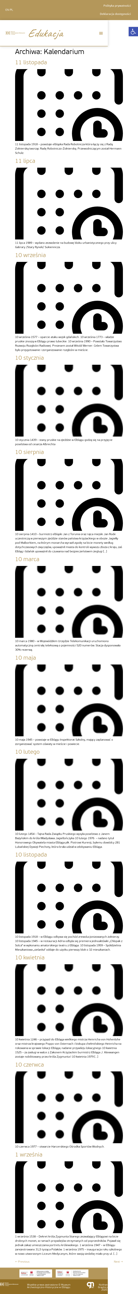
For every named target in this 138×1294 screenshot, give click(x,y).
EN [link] (7, 10)
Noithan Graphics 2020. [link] (103, 1287)
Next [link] (118, 1261)
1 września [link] (28, 1155)
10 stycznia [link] (29, 358)
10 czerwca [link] (29, 1065)
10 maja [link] (25, 658)
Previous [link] (22, 1261)
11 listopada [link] (31, 63)
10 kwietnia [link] (30, 958)
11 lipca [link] (25, 161)
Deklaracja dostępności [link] (115, 14)
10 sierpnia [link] (29, 452)
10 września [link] (30, 255)
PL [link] (11, 10)
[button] (101, 33)
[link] (133, 31)
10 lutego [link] (27, 752)
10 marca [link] (27, 560)
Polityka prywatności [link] (117, 5)
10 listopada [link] (31, 855)
